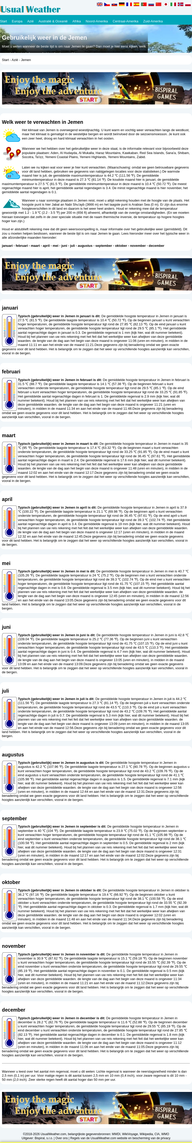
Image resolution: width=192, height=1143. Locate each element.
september (103, 246)
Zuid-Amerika (153, 21)
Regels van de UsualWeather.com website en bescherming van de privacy (120, 1138)
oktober (121, 246)
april (46, 246)
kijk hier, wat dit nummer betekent (156, 332)
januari (7, 246)
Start (3, 21)
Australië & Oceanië (53, 21)
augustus (85, 246)
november (138, 246)
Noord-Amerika (97, 21)
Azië (30, 21)
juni (64, 246)
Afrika (77, 21)
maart (35, 246)
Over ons (62, 1138)
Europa (17, 21)
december (156, 246)
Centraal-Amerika (125, 21)
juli (72, 246)
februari (22, 246)
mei (55, 246)
